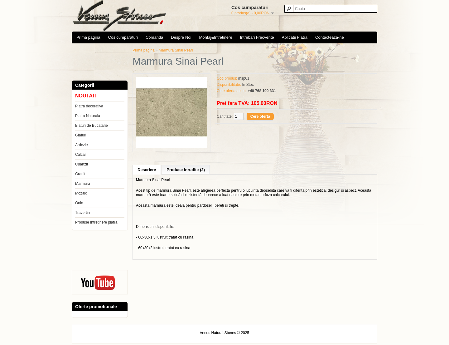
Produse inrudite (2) (186, 169)
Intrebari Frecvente (257, 37)
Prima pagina (88, 37)
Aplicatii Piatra (294, 37)
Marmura (82, 183)
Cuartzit (81, 164)
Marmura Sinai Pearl (176, 50)
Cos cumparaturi (123, 37)
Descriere (147, 169)
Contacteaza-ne (329, 37)
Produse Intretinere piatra (96, 222)
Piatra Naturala (87, 116)
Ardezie (81, 145)
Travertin (82, 212)
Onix (79, 203)
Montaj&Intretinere (215, 37)
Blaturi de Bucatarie (91, 125)
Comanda (154, 37)
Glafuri (80, 135)
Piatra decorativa (89, 106)
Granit (80, 174)
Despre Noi (181, 37)
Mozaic (81, 193)
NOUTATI (86, 95)
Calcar (80, 154)
